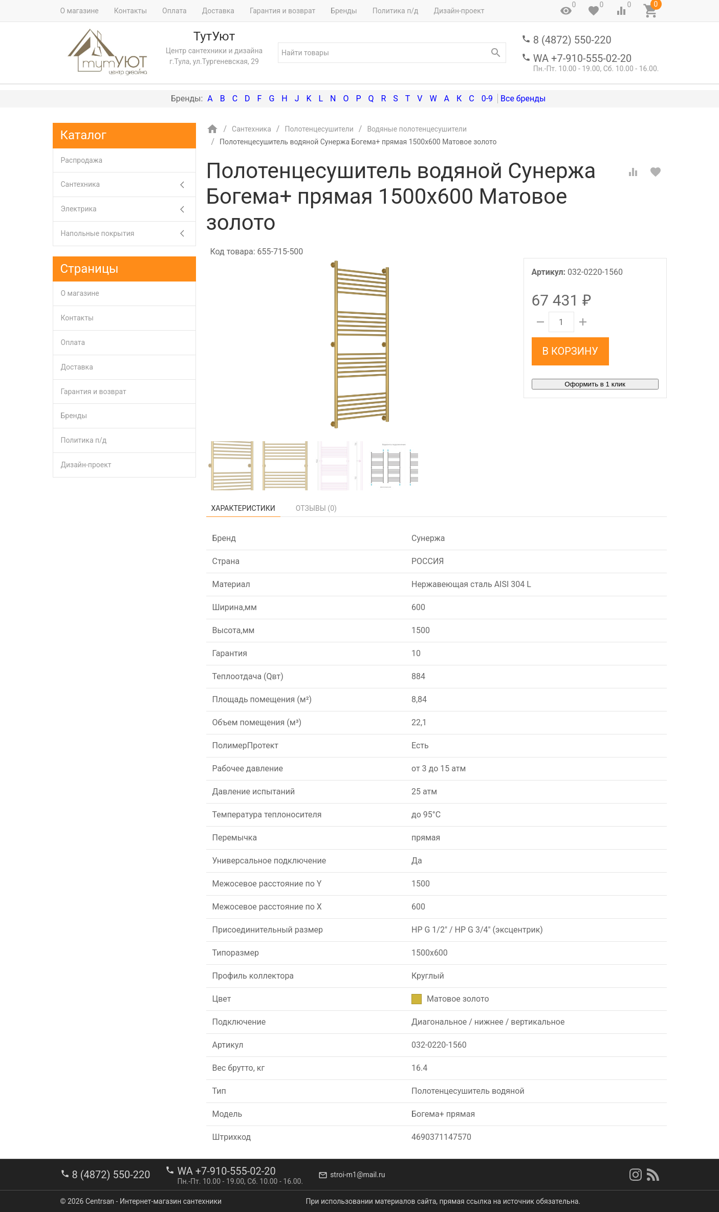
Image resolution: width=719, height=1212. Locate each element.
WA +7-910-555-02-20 (582, 58)
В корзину (570, 351)
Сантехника (128, 184)
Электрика (128, 209)
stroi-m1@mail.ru (357, 1175)
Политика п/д (396, 11)
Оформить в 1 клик (594, 384)
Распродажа (82, 160)
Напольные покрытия (128, 234)
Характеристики (243, 508)
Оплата (174, 11)
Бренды (344, 11)
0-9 (487, 98)
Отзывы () (316, 508)
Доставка (218, 11)
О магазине (79, 11)
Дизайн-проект (458, 11)
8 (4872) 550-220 (572, 40)
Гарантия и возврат (282, 11)
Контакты (130, 11)
